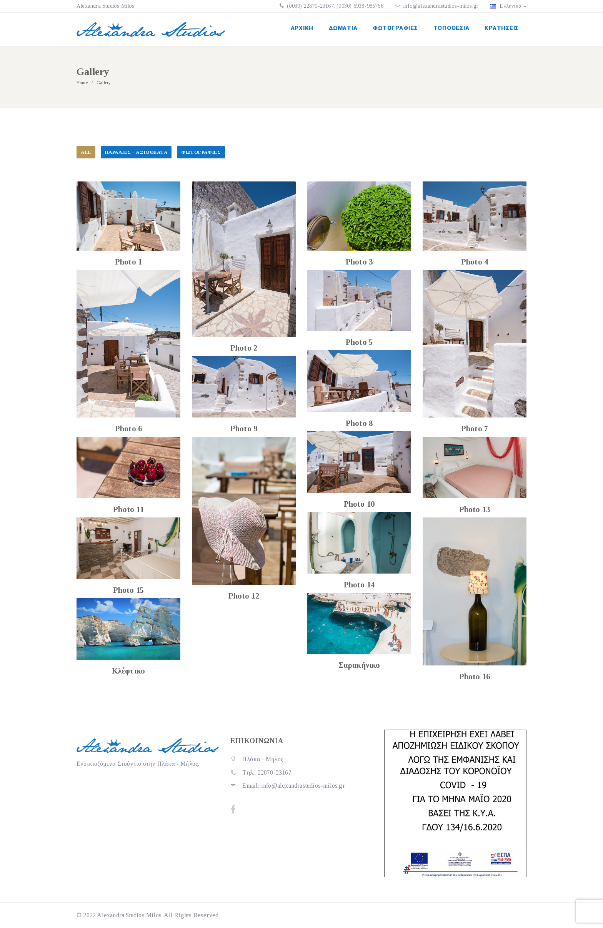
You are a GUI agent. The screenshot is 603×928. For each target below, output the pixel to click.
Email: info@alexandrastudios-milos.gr (287, 785)
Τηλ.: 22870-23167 (261, 772)
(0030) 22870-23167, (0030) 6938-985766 (334, 6)
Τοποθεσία (451, 28)
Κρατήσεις (502, 28)
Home (82, 82)
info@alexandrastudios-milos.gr (440, 6)
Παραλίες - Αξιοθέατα (136, 152)
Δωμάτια (343, 28)
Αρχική (302, 28)
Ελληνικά (508, 6)
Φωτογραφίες (395, 28)
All (86, 152)
